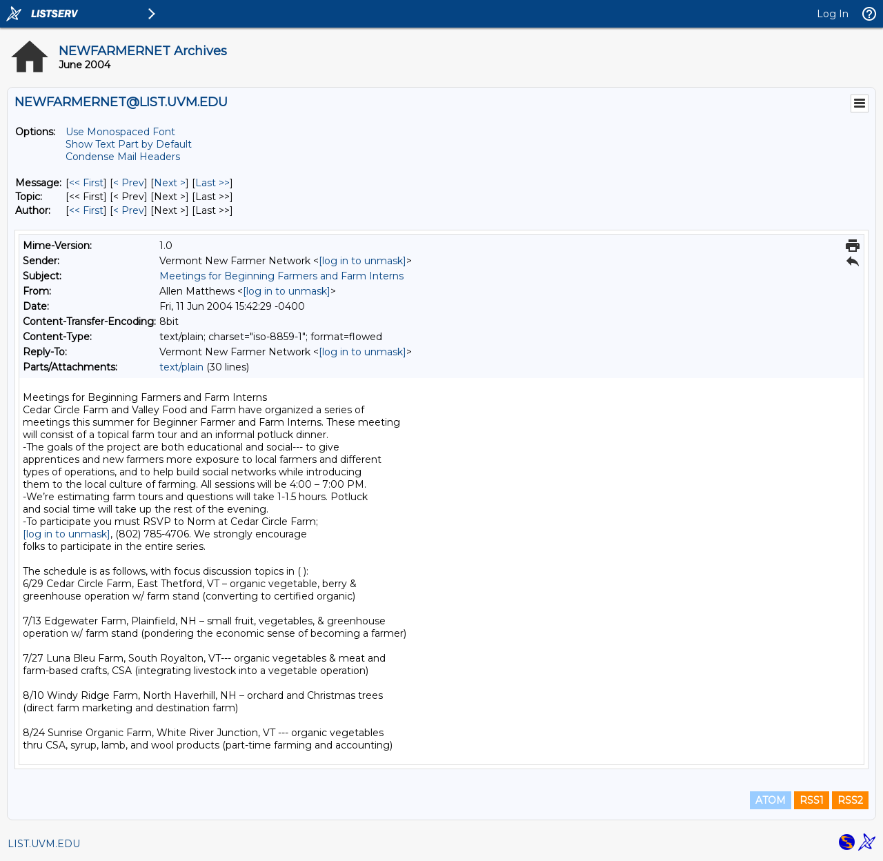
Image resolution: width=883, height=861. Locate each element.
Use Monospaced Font (120, 132)
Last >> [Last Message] (212, 183)
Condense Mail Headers (123, 156)
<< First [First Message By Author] (86, 210)
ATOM (770, 800)
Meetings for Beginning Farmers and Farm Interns (281, 276)
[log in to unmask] (362, 261)
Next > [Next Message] (170, 183)
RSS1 (812, 800)
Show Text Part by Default (129, 144)
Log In (833, 14)
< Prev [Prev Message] (128, 183)
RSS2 (850, 800)
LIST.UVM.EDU (44, 844)
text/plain (181, 367)
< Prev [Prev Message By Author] (128, 210)
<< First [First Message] (86, 183)
